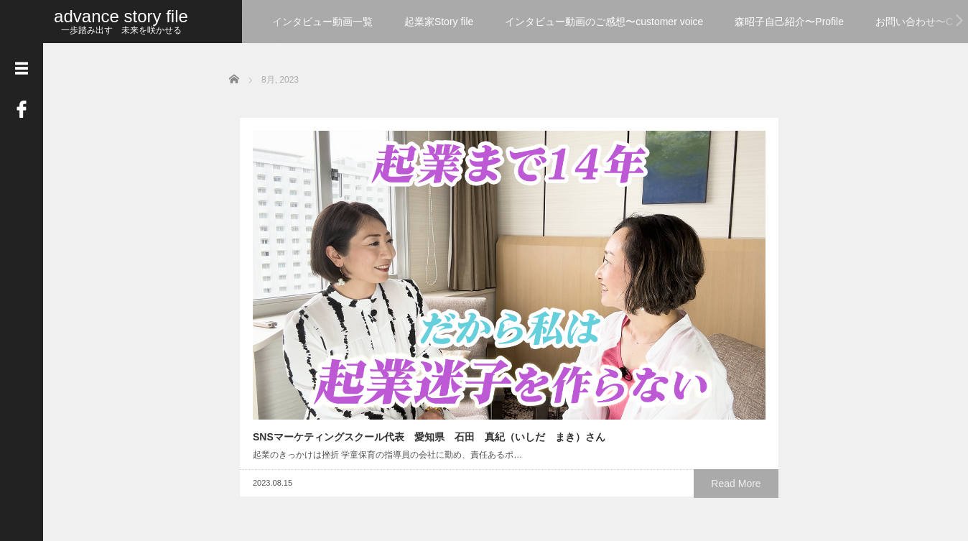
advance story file (121, 16)
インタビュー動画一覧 (322, 21)
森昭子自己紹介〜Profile (789, 21)
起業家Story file (438, 21)
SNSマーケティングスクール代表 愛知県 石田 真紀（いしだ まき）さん (323, 251)
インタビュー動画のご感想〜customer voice (604, 21)
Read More (366, 330)
